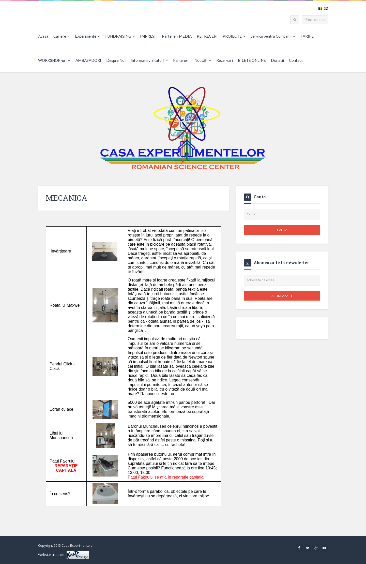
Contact (296, 60)
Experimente (87, 36)
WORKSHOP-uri (54, 60)
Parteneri (181, 60)
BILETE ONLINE (252, 60)
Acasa (43, 36)
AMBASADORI (88, 60)
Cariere (61, 36)
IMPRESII (148, 36)
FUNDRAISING (120, 36)
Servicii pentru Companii (273, 36)
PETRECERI (207, 36)
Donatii (277, 60)
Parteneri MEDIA (177, 36)
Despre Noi (116, 60)
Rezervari (224, 60)
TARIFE (307, 36)
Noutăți (202, 60)
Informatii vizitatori (149, 60)
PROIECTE (234, 36)
